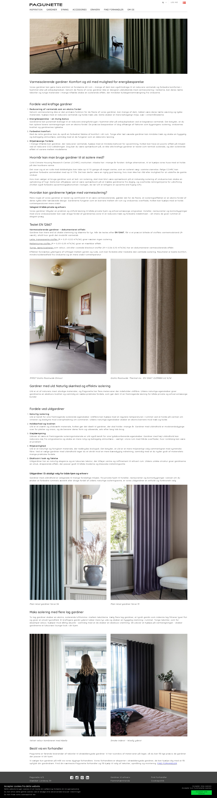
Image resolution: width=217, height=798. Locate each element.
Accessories (80, 9)
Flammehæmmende (120, 781)
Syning (65, 9)
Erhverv (95, 9)
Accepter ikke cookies (201, 786)
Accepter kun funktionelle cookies (196, 788)
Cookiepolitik (157, 781)
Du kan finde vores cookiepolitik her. (20, 794)
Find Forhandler (159, 777)
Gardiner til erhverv (120, 777)
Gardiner (51, 9)
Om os (130, 9)
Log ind (174, 2)
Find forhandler (113, 9)
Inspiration (36, 9)
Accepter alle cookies (201, 793)
